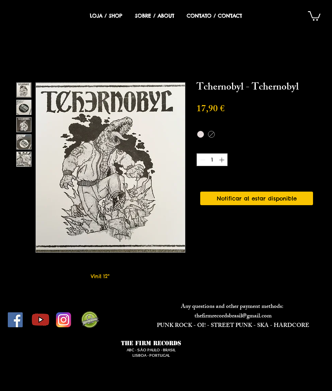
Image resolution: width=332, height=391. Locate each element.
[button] (314, 15)
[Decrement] (202, 160)
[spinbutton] (212, 160)
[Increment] (222, 160)
